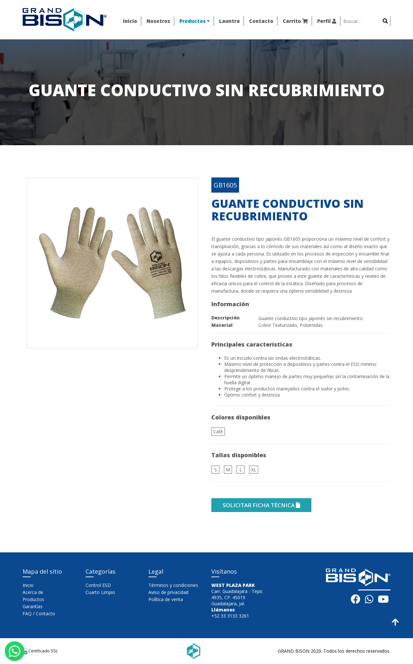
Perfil (326, 21)
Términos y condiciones (173, 585)
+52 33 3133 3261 (230, 616)
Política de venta (165, 599)
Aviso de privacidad (168, 592)
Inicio (130, 21)
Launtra (229, 21)
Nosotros (158, 21)
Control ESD (98, 585)
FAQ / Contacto (39, 613)
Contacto (261, 21)
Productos (194, 21)
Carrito (295, 21)
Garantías (33, 606)
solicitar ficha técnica (261, 505)
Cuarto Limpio (100, 592)
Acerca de (33, 592)
